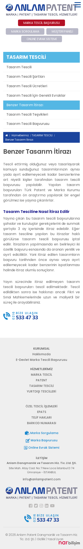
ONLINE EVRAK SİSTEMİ (42, 39)
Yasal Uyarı (55, 539)
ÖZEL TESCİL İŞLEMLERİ (41, 406)
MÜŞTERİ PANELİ (62, 31)
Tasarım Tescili (19, 67)
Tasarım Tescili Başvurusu (27, 123)
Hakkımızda (41, 354)
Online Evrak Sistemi (41, 447)
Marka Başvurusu (41, 440)
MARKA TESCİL (41, 374)
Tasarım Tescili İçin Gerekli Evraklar (36, 95)
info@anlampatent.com (41, 479)
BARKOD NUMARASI (41, 423)
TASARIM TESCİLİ (42, 135)
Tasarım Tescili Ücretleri (26, 86)
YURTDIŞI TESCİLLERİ (41, 391)
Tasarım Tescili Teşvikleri (27, 114)
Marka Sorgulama (41, 433)
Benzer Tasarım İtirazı (24, 104)
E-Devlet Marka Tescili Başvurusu (41, 360)
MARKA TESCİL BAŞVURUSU (41, 23)
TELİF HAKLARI (41, 417)
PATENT (41, 380)
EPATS (41, 412)
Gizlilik (41, 539)
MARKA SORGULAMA (25, 31)
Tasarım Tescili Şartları (25, 76)
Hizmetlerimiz (20, 135)
